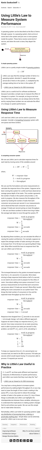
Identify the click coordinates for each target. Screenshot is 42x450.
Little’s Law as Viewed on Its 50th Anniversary (19, 87)
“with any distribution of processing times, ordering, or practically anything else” (20, 414)
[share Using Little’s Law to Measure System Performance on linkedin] (14, 440)
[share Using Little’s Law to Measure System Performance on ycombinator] (31, 440)
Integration (13, 424)
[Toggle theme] (19, 2)
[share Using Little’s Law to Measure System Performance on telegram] (28, 440)
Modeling (32, 424)
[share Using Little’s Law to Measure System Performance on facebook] (21, 440)
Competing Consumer (22, 120)
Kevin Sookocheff (9, 2)
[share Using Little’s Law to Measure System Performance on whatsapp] (24, 440)
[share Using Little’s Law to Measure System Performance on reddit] (17, 440)
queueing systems (33, 67)
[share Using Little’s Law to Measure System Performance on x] (11, 440)
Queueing (4, 424)
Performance (23, 424)
